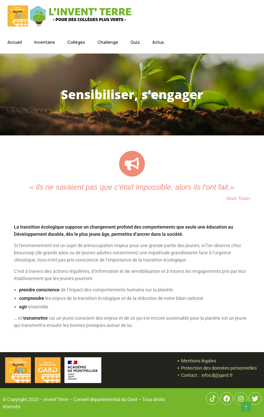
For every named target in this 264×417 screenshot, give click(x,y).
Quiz (135, 42)
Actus (158, 42)
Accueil (14, 42)
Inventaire (44, 42)
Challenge (107, 42)
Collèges (76, 42)
